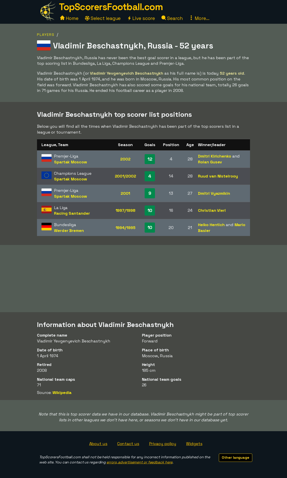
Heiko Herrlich (211, 224)
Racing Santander (72, 213)
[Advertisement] (143, 278)
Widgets (194, 443)
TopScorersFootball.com (111, 7)
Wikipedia (62, 392)
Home (69, 18)
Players (45, 34)
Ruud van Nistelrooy (218, 176)
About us (98, 443)
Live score (141, 18)
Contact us (128, 443)
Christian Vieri (212, 210)
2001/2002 (125, 176)
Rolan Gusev (210, 161)
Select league (103, 18)
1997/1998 (125, 210)
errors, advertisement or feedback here (139, 462)
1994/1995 (125, 227)
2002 (125, 159)
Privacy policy (162, 443)
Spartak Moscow (70, 161)
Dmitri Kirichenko (214, 156)
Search (172, 18)
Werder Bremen (69, 230)
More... (199, 18)
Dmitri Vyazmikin (214, 193)
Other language (235, 457)
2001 (125, 193)
